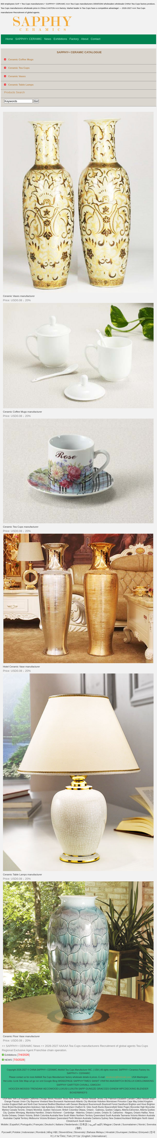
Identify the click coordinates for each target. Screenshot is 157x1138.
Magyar (108, 1124)
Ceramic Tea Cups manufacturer (20, 526)
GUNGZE (91, 1088)
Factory (74, 39)
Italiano (59, 1124)
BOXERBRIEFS (78, 1092)
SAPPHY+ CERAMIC (28, 39)
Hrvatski (110, 1132)
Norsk (141, 1124)
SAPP (81, 1088)
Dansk (117, 1124)
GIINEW (114, 1088)
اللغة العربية (95, 1124)
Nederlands (71, 1124)
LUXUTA (73, 1088)
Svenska (151, 1124)
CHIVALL (85, 1084)
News (47, 39)
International (99, 1136)
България (121, 1132)
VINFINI (104, 1081)
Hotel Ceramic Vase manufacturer (21, 666)
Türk (69, 1136)
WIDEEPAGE (65, 1081)
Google (48, 1081)
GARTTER (73, 1084)
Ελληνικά (143, 1132)
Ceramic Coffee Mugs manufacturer (22, 411)
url (30, 1081)
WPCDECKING (127, 1088)
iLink (15, 1081)
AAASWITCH (116, 1081)
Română (40, 1132)
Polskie (16, 1132)
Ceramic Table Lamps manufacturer (22, 874)
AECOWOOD (50, 1088)
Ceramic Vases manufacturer (19, 296)
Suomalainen (129, 1124)
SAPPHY (62, 1084)
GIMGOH (95, 1084)
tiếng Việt (52, 1132)
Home (9, 39)
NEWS (8, 1059)
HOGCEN (14, 1088)
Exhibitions (60, 39)
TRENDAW (36, 1088)
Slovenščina (65, 1132)
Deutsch (49, 1124)
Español (14, 1124)
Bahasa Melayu (95, 1132)
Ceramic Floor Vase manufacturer (21, 1036)
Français (38, 1124)
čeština (133, 1132)
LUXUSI (63, 1088)
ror (37, 1081)
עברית (76, 1136)
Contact (95, 39)
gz (34, 1081)
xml (41, 1081)
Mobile (4, 1124)
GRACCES (103, 1088)
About (84, 39)
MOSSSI (25, 1088)
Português (26, 1124)
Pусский (6, 1132)
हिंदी (78, 1128)
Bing (55, 1081)
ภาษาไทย (59, 1136)
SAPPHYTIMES (82, 1081)
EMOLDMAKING (144, 1081)
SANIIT (96, 1081)
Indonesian (28, 1132)
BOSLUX (130, 1081)
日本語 (83, 1124)
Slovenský (79, 1132)
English (86, 1136)
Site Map (24, 1081)
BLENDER (142, 1088)
